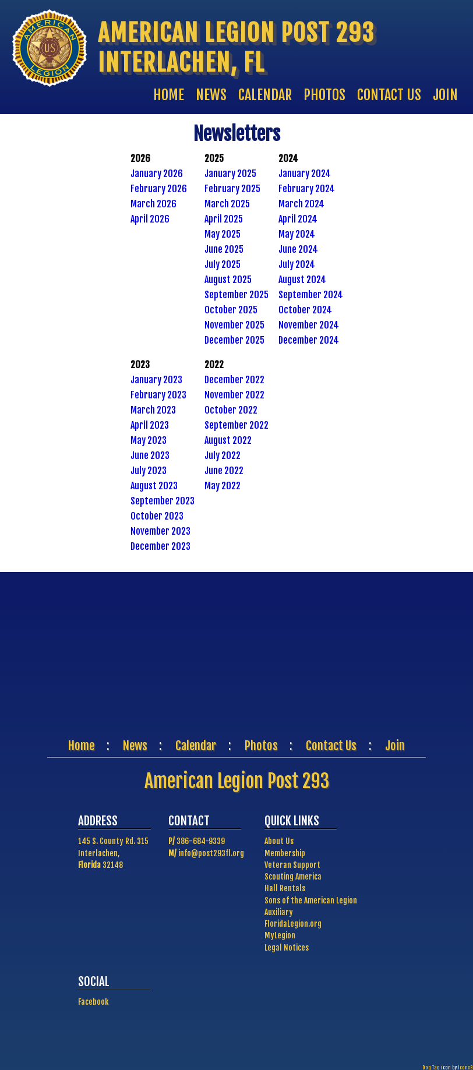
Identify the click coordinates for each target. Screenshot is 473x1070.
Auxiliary (278, 912)
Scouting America (293, 876)
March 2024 (301, 204)
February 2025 (232, 189)
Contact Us (331, 745)
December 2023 (160, 546)
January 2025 (230, 173)
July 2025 (222, 264)
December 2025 (234, 340)
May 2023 (148, 440)
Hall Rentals (284, 888)
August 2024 (302, 279)
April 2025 (223, 219)
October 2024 (305, 310)
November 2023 (160, 531)
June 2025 (223, 249)
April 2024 (297, 219)
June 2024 (298, 249)
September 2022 (236, 425)
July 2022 (222, 455)
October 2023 (156, 516)
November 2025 (234, 325)
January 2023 (156, 380)
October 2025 (230, 310)
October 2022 (230, 410)
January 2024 (304, 173)
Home (81, 745)
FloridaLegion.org (293, 923)
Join (395, 745)
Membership (284, 853)
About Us (279, 841)
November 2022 (234, 395)
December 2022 (234, 380)
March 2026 (153, 204)
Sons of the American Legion (310, 900)
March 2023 (153, 410)
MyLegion (279, 935)
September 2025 (236, 295)
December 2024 (308, 340)
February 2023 (158, 395)
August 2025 (228, 279)
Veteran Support (292, 865)
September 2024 (310, 295)
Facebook (93, 1002)
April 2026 (150, 219)
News (135, 745)
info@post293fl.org (211, 853)
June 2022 (223, 470)
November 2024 (308, 325)
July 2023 (148, 470)
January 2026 (156, 173)
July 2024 (296, 264)
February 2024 (306, 189)
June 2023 (150, 455)
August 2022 (228, 440)
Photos (261, 745)
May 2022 (222, 486)
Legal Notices (286, 947)
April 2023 (149, 425)
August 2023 (154, 486)
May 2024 (296, 234)
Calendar (195, 745)
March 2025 (227, 204)
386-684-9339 (201, 841)
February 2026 (158, 189)
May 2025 (222, 234)
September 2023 (162, 501)
